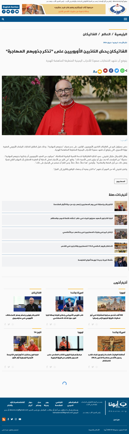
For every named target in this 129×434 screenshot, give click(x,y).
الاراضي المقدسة (58, 404)
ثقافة (22, 402)
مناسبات (16, 402)
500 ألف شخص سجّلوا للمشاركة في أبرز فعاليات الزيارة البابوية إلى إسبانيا (106, 317)
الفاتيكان (90, 34)
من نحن (117, 419)
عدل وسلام (38, 404)
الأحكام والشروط (94, 429)
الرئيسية (121, 34)
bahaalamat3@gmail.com (63, 412)
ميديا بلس (5, 429)
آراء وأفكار (9, 404)
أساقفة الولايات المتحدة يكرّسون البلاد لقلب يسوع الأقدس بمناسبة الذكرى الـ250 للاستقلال (106, 357)
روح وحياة (46, 404)
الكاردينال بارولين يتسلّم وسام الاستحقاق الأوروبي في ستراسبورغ (22, 317)
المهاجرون (120, 181)
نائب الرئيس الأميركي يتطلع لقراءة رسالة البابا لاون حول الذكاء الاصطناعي (64, 317)
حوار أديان (30, 404)
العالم (105, 34)
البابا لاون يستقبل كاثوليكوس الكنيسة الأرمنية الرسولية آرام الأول (22, 356)
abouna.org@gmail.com (18, 409)
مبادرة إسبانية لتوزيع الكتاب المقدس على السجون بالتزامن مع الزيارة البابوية (64, 356)
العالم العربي (70, 404)
